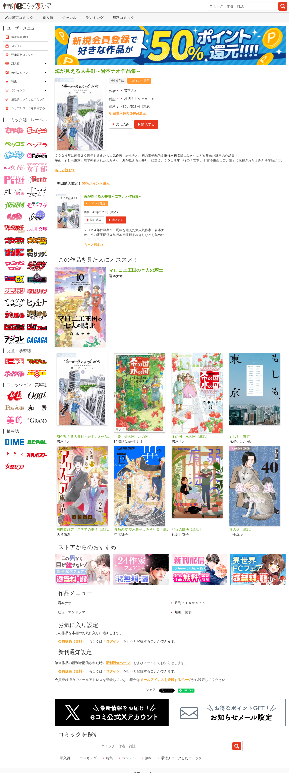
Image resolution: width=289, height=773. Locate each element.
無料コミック (123, 17)
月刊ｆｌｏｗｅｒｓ (139, 98)
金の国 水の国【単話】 (190, 437)
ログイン (113, 641)
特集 (109, 758)
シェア (151, 690)
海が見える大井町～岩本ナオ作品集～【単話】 (84, 437)
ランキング (94, 17)
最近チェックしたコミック (181, 758)
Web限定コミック (18, 17)
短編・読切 (183, 612)
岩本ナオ (130, 90)
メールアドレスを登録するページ (165, 680)
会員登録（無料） (71, 641)
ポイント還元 (140, 80)
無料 (148, 758)
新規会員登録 (19, 37)
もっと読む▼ (65, 170)
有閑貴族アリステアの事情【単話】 (84, 529)
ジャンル (69, 17)
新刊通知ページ (118, 663)
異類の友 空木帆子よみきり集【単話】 (141, 529)
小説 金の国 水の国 (131, 437)
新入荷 (47, 17)
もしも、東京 (239, 437)
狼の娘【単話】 (241, 529)
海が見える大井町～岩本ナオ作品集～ (113, 196)
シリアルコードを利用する (28, 108)
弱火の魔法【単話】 (187, 529)
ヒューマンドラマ (71, 612)
